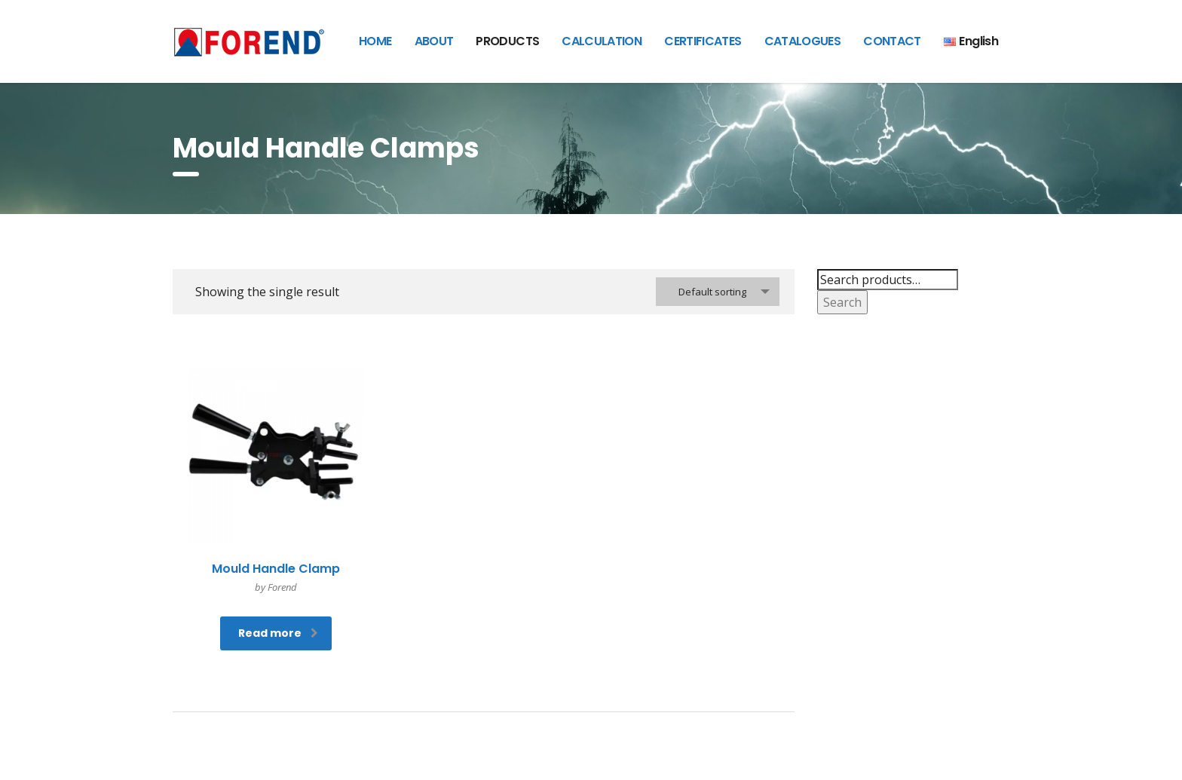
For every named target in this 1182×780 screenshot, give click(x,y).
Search (842, 302)
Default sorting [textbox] (712, 291)
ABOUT (434, 41)
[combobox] (717, 291)
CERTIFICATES (702, 41)
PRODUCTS (507, 41)
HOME (375, 41)
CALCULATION (602, 41)
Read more (278, 633)
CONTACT (892, 41)
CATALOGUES (802, 41)
